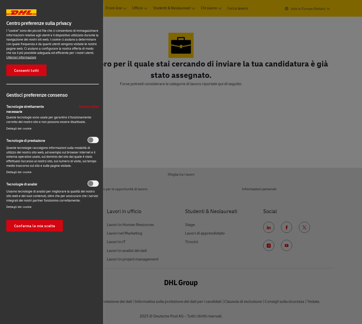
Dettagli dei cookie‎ (18, 128)
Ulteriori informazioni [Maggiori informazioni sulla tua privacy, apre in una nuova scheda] (21, 57)
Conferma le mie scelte (34, 225)
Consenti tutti (26, 70)
